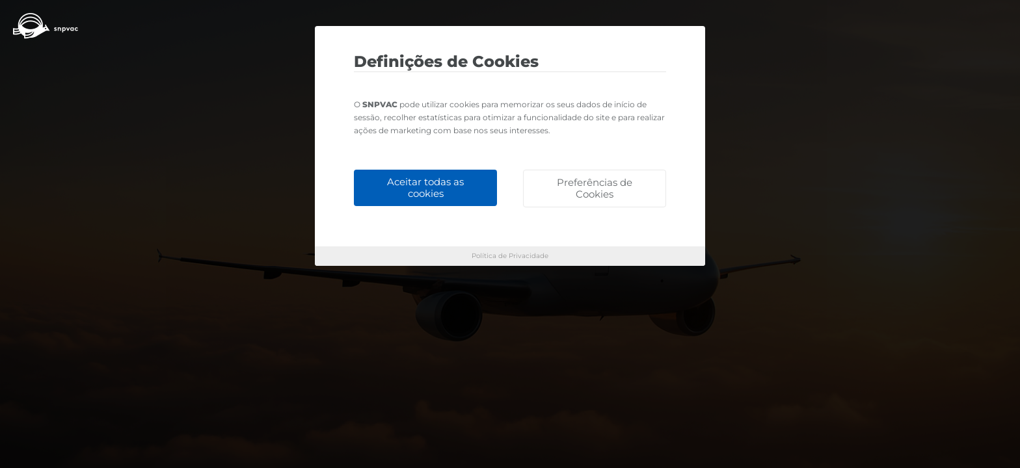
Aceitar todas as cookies (425, 188)
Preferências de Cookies (594, 188)
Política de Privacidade (510, 256)
